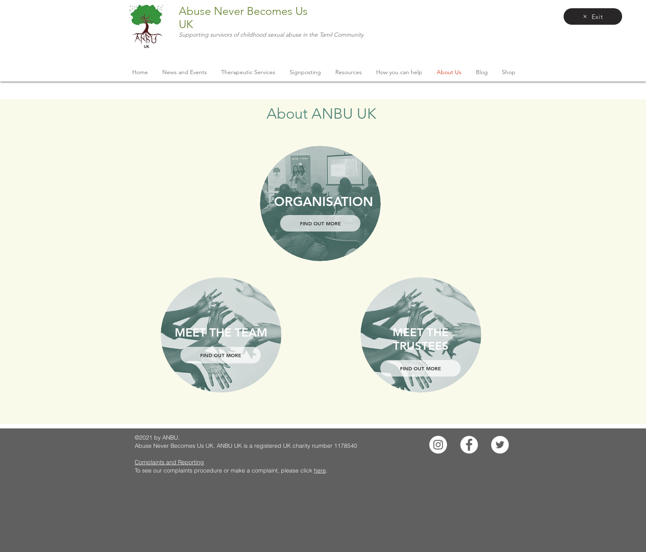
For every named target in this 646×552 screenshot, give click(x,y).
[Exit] (593, 16)
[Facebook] (469, 445)
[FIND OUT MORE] (320, 223)
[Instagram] (438, 445)
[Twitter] (500, 445)
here (320, 470)
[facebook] (512, 8)
